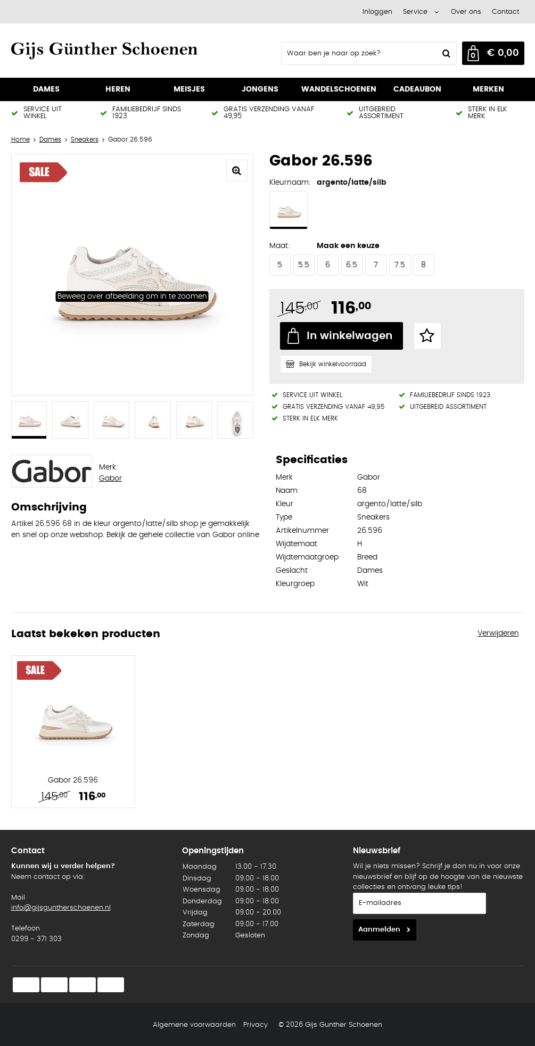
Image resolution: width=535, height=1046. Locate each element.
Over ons (466, 12)
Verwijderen (498, 633)
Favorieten (427, 336)
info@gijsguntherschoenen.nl (61, 907)
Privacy (255, 1025)
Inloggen (377, 12)
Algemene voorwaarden (194, 1025)
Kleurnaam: (290, 182)
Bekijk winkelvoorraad (332, 364)
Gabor (110, 478)
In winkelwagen (349, 336)
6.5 (351, 265)
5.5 (303, 265)
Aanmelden (379, 929)
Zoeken (445, 53)
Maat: (279, 246)
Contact (505, 12)
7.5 (399, 265)
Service (415, 12)
